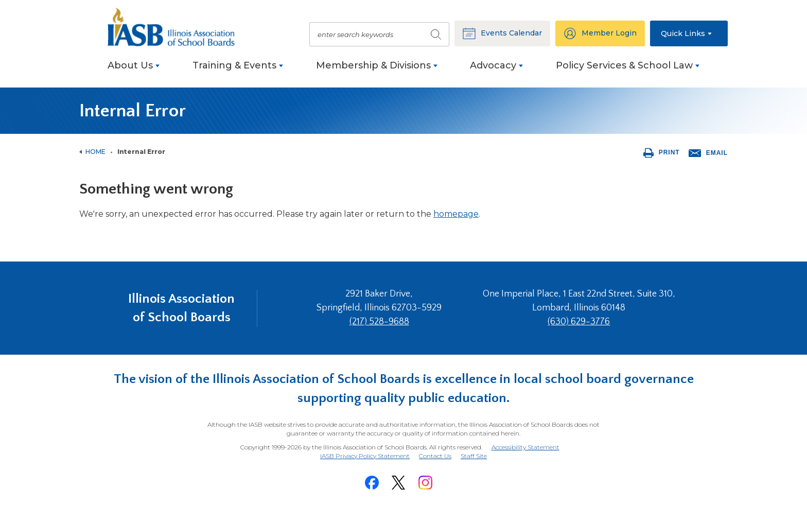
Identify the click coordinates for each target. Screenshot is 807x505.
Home (95, 151)
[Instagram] (425, 483)
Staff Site (474, 456)
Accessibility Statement (525, 447)
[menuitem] (133, 70)
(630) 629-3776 (579, 322)
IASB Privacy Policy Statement (365, 456)
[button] (689, 33)
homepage (456, 214)
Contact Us (435, 456)
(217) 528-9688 (379, 322)
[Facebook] (371, 483)
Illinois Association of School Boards (181, 308)
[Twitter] (398, 483)
